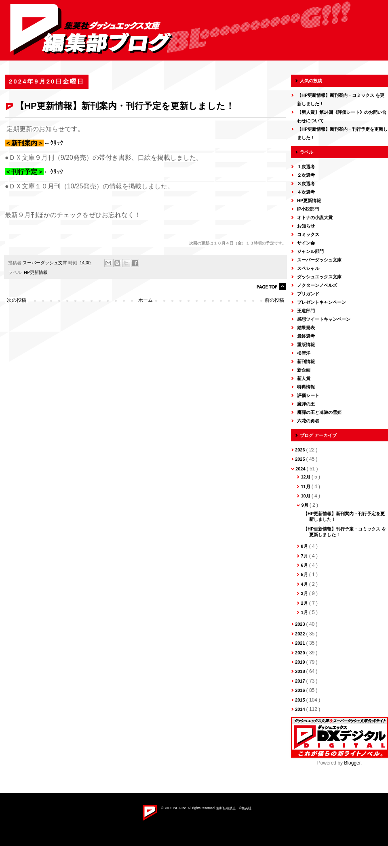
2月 (305, 603)
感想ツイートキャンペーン (323, 319)
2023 (300, 624)
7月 (305, 556)
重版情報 (306, 344)
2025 (300, 459)
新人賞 (303, 378)
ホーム (145, 300)
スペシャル (308, 268)
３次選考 (306, 183)
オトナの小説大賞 (315, 217)
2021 (300, 643)
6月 (305, 565)
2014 (300, 709)
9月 (305, 505)
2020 (300, 652)
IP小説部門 (308, 209)
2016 (300, 690)
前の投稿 (274, 300)
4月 (305, 584)
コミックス (308, 234)
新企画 (303, 370)
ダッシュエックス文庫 (319, 276)
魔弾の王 (306, 403)
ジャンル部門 (310, 251)
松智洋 (303, 353)
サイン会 (306, 242)
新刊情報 (306, 361)
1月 (305, 612)
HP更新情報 (36, 272)
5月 (305, 574)
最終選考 (306, 336)
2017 (300, 681)
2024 (301, 468)
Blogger (352, 763)
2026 (300, 449)
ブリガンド (308, 293)
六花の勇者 (308, 420)
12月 (306, 476)
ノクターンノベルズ (317, 285)
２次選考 (306, 175)
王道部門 (306, 310)
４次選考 (306, 192)
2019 (300, 662)
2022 (300, 633)
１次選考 (306, 166)
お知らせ (306, 226)
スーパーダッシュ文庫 (319, 259)
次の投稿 (16, 300)
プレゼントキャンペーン (321, 302)
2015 (300, 700)
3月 (305, 593)
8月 (305, 546)
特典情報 (306, 386)
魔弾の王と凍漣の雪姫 (319, 412)
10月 (306, 495)
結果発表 (306, 327)
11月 (306, 486)
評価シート (308, 395)
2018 (300, 671)
